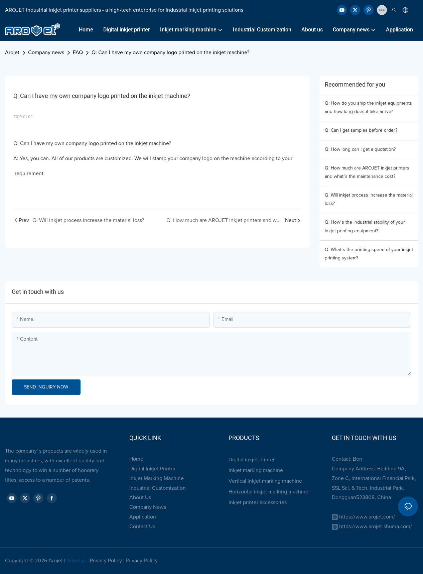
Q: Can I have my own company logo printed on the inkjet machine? (170, 52)
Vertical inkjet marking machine (265, 481)
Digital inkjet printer (252, 459)
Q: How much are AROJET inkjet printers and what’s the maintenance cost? (367, 172)
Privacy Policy (106, 560)
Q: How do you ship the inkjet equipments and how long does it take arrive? (368, 107)
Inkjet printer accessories (258, 502)
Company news (46, 52)
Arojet (12, 52)
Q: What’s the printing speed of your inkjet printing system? (369, 253)
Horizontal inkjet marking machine (268, 491)
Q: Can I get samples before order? (361, 130)
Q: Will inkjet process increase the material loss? (369, 199)
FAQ (78, 52)
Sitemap (76, 560)
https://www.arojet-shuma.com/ (375, 526)
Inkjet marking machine (256, 470)
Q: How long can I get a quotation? (360, 149)
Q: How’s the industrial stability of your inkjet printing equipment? (365, 226)
